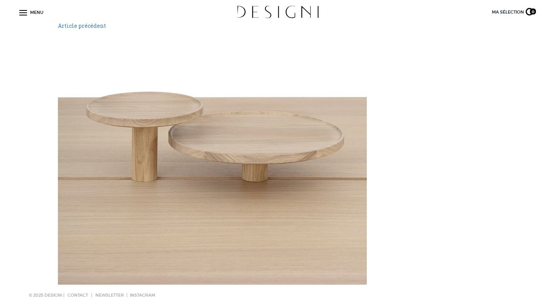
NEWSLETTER (109, 295)
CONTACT (78, 295)
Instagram (142, 295)
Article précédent (82, 25)
